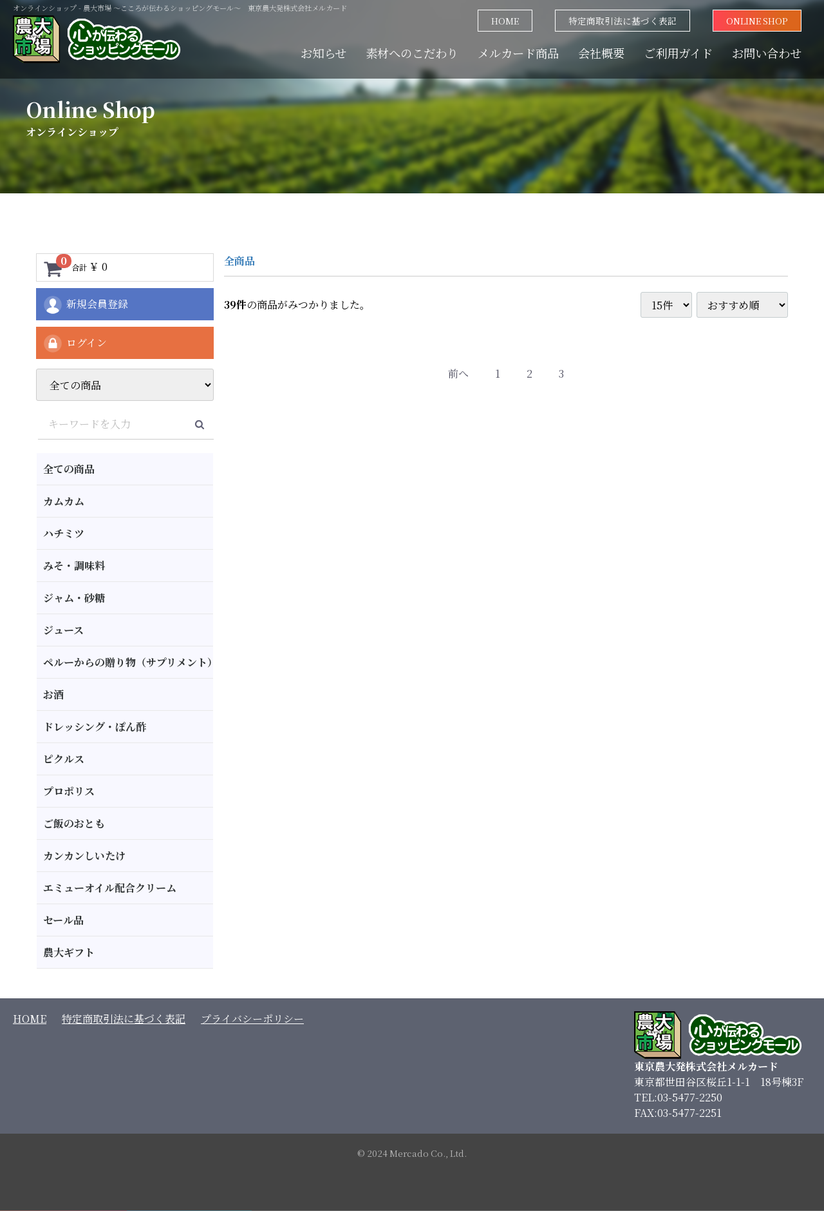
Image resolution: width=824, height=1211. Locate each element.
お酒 (53, 694)
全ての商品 (69, 468)
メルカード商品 (518, 52)
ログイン (74, 343)
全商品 (239, 260)
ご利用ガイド (678, 52)
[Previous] (458, 374)
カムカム (63, 501)
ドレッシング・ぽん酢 (94, 726)
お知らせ (323, 52)
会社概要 (601, 52)
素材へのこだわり (412, 52)
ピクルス (63, 758)
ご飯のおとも (74, 823)
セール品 (63, 920)
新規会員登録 (85, 305)
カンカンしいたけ (84, 855)
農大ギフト (69, 952)
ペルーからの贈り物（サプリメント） (128, 662)
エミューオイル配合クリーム (109, 887)
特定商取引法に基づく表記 (622, 20)
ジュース (63, 630)
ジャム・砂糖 (74, 597)
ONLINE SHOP (757, 20)
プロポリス (69, 791)
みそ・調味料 (74, 565)
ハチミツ (63, 533)
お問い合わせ (766, 52)
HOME (505, 20)
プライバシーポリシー (252, 1018)
